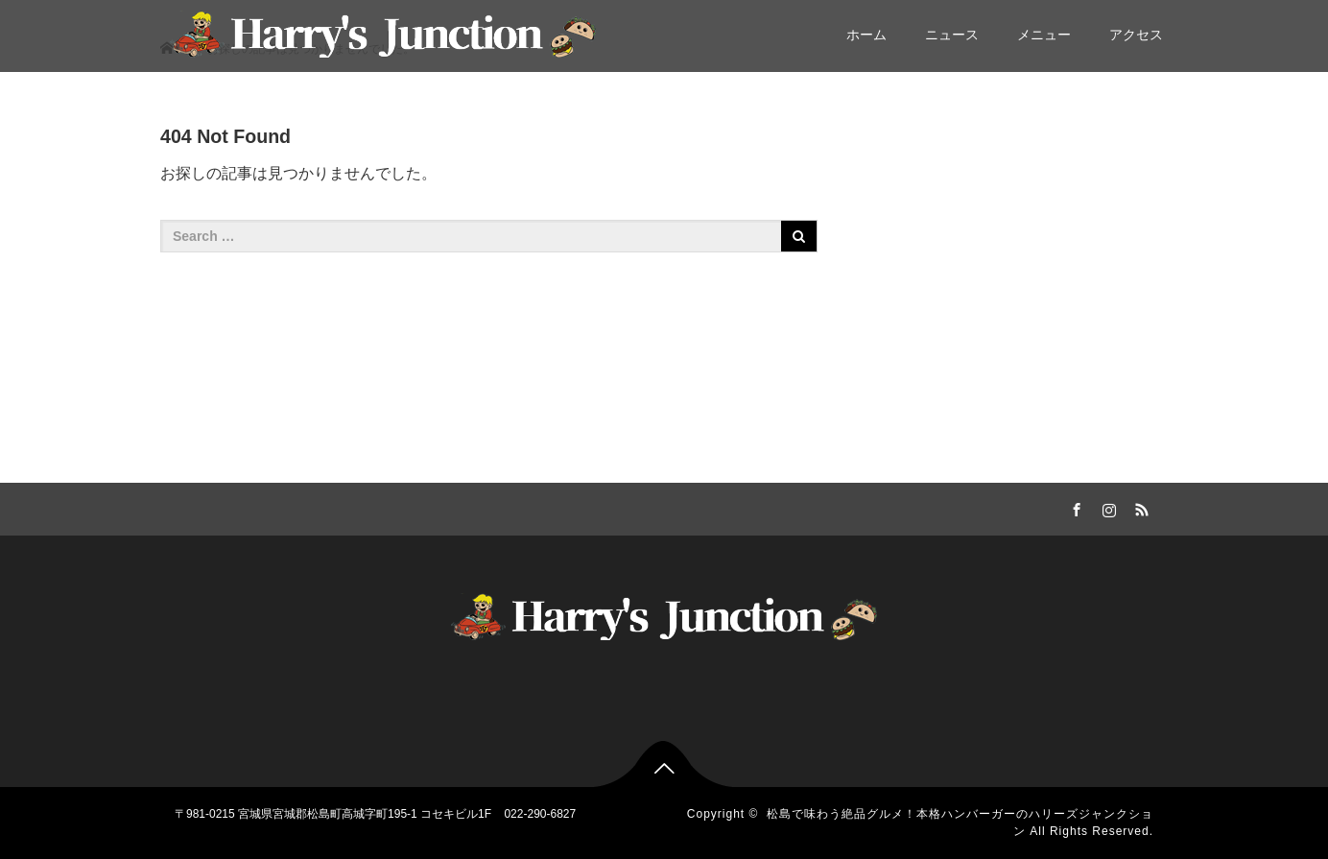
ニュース (952, 34)
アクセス (1136, 34)
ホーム (866, 34)
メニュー (1044, 34)
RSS (1139, 506)
